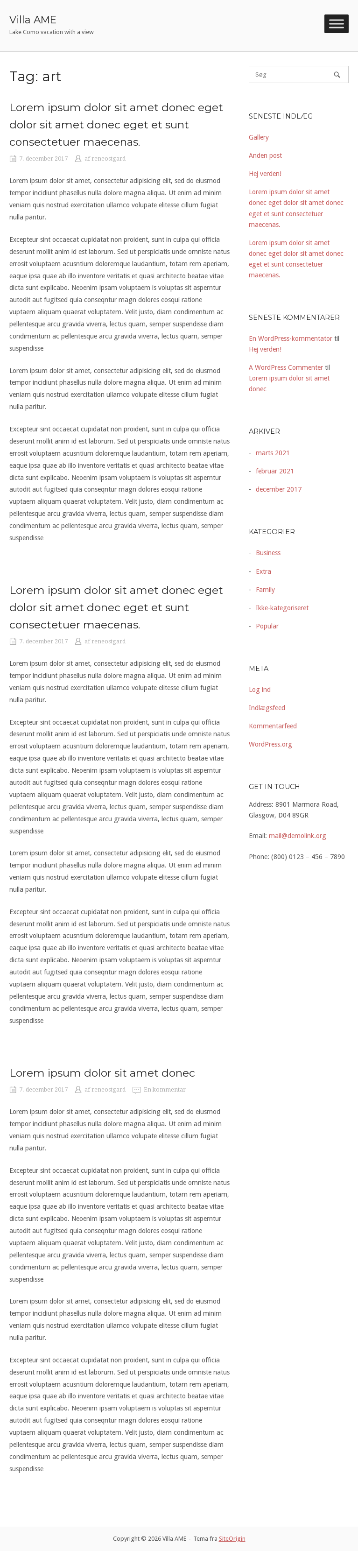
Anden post (265, 155)
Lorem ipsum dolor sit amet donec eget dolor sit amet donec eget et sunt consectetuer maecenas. (116, 124)
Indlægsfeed (267, 708)
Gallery (259, 137)
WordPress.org (270, 744)
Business (268, 553)
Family (265, 589)
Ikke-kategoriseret (282, 608)
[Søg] (337, 74)
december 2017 (279, 489)
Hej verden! (265, 173)
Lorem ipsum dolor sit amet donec (102, 1072)
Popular (267, 626)
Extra (263, 571)
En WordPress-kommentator (290, 338)
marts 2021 (273, 453)
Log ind (260, 689)
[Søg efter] (299, 74)
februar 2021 (275, 471)
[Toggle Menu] (336, 24)
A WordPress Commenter (286, 367)
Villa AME (32, 20)
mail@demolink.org (297, 835)
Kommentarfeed (273, 726)
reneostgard (108, 158)
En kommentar (165, 1089)
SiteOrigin (232, 1538)
